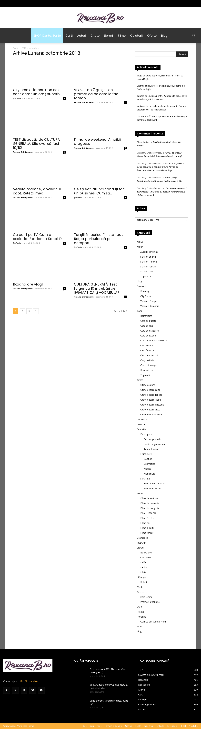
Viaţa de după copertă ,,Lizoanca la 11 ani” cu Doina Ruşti (160, 77)
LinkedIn (160, 726)
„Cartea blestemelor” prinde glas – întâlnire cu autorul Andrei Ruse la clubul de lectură (161, 192)
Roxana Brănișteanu (84, 102)
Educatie (141, 429)
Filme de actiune (149, 498)
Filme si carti (147, 527)
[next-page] (36, 311)
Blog (164, 36)
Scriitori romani (148, 266)
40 (125, 297)
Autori (81, 36)
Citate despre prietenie (152, 404)
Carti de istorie (148, 335)
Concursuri (142, 419)
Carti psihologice (149, 365)
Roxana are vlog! (28, 284)
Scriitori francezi (148, 261)
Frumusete (146, 453)
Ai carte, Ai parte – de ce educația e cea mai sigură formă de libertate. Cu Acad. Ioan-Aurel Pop (160, 167)
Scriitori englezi (148, 256)
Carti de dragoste (149, 330)
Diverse (141, 424)
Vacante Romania (149, 306)
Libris (143, 572)
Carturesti (145, 557)
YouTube (193, 726)
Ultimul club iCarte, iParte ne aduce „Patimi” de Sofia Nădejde (161, 87)
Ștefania (17, 98)
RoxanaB (142, 616)
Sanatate (145, 478)
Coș (85, 726)
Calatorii (136, 36)
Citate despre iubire (150, 399)
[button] (194, 35)
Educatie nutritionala (154, 483)
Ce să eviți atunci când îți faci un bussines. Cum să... (99, 191)
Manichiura (149, 473)
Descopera (146, 434)
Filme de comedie (149, 503)
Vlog (139, 631)
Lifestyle (141, 577)
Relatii (143, 582)
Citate (95, 36)
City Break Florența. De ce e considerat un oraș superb (36, 91)
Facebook (172, 726)
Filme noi (145, 523)
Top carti (145, 375)
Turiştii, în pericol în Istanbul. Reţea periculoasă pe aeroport (98, 238)
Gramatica (142, 537)
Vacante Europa (148, 301)
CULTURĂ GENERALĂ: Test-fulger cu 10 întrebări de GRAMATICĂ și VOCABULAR (97, 288)
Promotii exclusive (150, 601)
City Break (145, 296)
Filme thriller (146, 532)
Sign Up (128, 726)
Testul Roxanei (152, 449)
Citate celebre (147, 384)
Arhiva (140, 241)
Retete (140, 611)
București (145, 291)
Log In (138, 726)
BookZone (146, 552)
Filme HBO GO (148, 513)
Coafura (148, 458)
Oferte (152, 36)
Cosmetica (149, 463)
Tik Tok (183, 726)
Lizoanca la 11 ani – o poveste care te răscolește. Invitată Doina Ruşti (162, 118)
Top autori (145, 276)
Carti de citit (146, 325)
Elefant (144, 567)
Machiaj (148, 468)
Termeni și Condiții (113, 726)
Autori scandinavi (149, 251)
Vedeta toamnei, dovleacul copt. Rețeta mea (37, 191)
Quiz (139, 606)
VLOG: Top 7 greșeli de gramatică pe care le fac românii (96, 93)
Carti (69, 36)
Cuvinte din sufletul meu (153, 621)
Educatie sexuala (152, 488)
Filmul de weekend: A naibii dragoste (97, 141)
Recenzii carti (147, 370)
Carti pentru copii (149, 355)
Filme (122, 36)
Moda (140, 587)
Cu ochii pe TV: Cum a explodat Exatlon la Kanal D (37, 236)
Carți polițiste (147, 360)
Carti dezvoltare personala (154, 340)
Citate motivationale (151, 414)
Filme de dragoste (150, 508)
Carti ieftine (146, 596)
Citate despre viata (150, 409)
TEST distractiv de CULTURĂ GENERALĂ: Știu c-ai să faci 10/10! (36, 143)
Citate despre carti (150, 389)
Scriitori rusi (146, 271)
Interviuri (141, 542)
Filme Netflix (147, 518)
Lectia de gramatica (154, 444)
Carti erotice (146, 345)
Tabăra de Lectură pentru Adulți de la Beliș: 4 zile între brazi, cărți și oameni (162, 98)
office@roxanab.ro (29, 681)
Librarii (108, 36)
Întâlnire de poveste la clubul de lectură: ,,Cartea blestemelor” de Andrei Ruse (161, 108)
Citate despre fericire (151, 394)
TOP (139, 626)
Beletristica (146, 315)
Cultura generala (152, 439)
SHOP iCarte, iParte (47, 36)
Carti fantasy (147, 350)
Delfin (143, 562)
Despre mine (96, 726)
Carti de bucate (148, 320)
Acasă (16, 48)
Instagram (148, 726)
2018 (24, 48)
